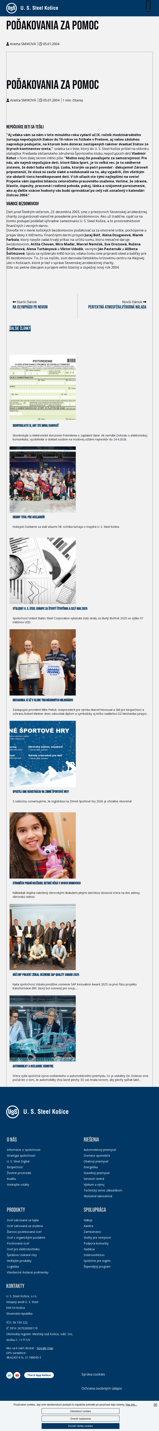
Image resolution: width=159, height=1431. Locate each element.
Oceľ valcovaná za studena (25, 1226)
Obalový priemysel (96, 1161)
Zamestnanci (92, 1232)
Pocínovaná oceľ (18, 1243)
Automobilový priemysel (100, 1150)
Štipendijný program (97, 1266)
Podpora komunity (96, 1243)
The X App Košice (39, 1375)
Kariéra (88, 1226)
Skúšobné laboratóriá (98, 1196)
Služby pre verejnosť (97, 1237)
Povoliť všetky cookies (80, 1426)
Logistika (13, 1266)
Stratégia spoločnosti (21, 1155)
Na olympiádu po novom (30, 307)
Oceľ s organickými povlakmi (26, 1237)
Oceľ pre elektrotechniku (23, 1249)
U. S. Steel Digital (18, 1161)
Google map (45, 1348)
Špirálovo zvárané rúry (22, 1255)
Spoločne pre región (97, 1261)
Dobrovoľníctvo (94, 1255)
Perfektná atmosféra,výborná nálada (117, 307)
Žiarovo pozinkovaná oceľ (24, 1232)
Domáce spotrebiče (97, 1155)
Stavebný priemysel (97, 1173)
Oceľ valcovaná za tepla (23, 1220)
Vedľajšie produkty (19, 1261)
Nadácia (89, 1249)
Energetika (91, 1167)
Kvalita (11, 1179)
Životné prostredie (19, 1173)
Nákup (88, 1220)
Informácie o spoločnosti (23, 1150)
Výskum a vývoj (94, 1184)
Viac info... (131, 1404)
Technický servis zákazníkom (103, 1190)
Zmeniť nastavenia (80, 1418)
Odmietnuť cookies (80, 1411)
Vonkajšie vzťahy (18, 1184)
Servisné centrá (94, 1179)
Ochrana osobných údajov (102, 1388)
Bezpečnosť (15, 1167)
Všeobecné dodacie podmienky (27, 1272)
